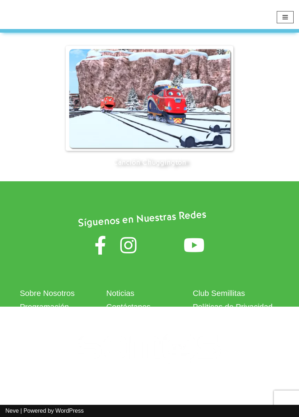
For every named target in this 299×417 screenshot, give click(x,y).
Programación (44, 306)
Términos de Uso (136, 320)
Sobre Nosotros (47, 293)
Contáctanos (128, 306)
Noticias (120, 293)
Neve (12, 411)
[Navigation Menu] (285, 17)
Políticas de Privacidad (233, 306)
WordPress (69, 411)
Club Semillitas (219, 293)
